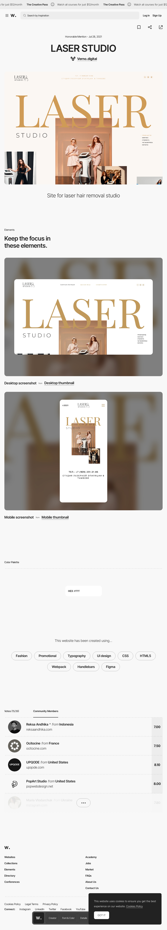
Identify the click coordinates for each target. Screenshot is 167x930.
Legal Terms (31, 904)
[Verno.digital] (83, 59)
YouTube (80, 909)
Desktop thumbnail (59, 383)
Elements (9, 869)
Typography (77, 656)
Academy (91, 857)
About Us (90, 881)
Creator (52, 918)
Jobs (88, 863)
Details (83, 918)
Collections (10, 863)
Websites (9, 857)
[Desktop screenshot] (83, 317)
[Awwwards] (13, 15)
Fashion (21, 656)
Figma (110, 667)
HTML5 (145, 656)
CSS (125, 656)
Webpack (59, 667)
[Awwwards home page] (38, 918)
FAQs (88, 875)
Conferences (12, 881)
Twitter (52, 909)
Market (89, 869)
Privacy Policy (50, 904)
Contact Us (92, 888)
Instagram (25, 909)
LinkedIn (39, 909)
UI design (104, 656)
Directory (9, 875)
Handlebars (86, 667)
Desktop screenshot (20, 383)
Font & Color (68, 918)
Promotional (47, 656)
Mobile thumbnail (55, 517)
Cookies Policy (12, 904)
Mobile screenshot (19, 517)
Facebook (66, 909)
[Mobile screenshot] (83, 451)
